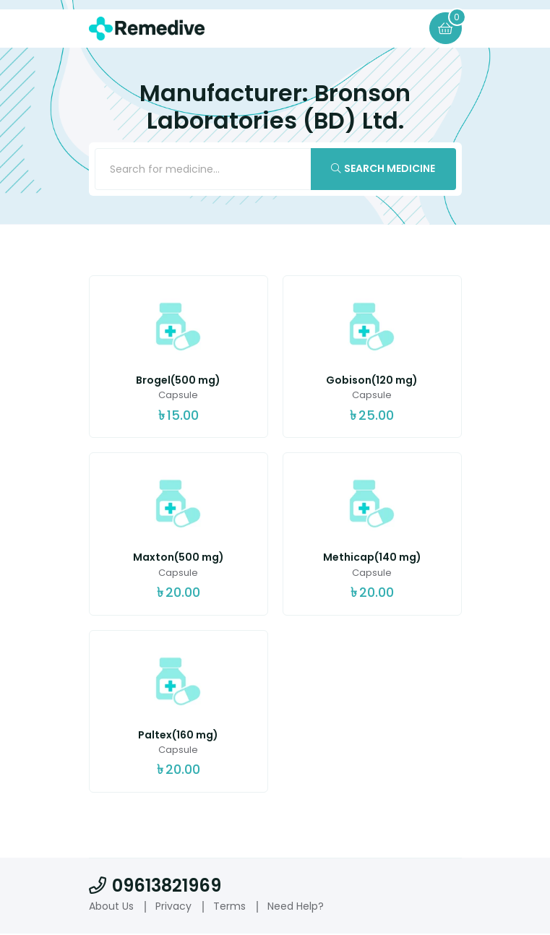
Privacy (173, 907)
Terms (229, 907)
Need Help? (295, 907)
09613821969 (155, 886)
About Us (111, 907)
